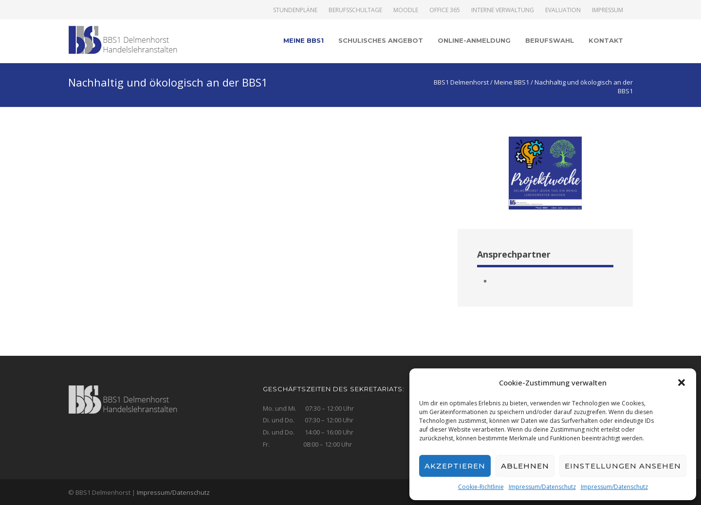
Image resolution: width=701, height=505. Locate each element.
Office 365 (444, 10)
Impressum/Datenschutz (542, 487)
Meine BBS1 (303, 40)
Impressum (607, 10)
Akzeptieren (454, 465)
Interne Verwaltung (502, 10)
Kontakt (606, 40)
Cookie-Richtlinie (481, 487)
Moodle (405, 10)
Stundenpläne (295, 10)
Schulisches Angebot (380, 40)
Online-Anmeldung (474, 40)
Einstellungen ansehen (623, 465)
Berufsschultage (355, 10)
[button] (681, 382)
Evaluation (563, 10)
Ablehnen (525, 465)
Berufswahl (549, 40)
